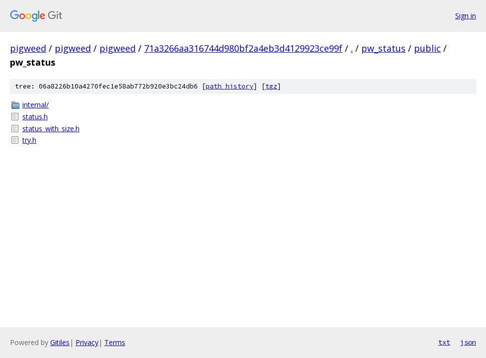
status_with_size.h (51, 128)
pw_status (383, 48)
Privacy (87, 342)
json (468, 342)
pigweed (28, 48)
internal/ (35, 104)
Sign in (465, 15)
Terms (114, 342)
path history (229, 86)
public (427, 48)
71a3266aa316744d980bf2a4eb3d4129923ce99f (243, 48)
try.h (29, 140)
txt (444, 342)
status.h (35, 116)
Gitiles (60, 342)
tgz (271, 86)
